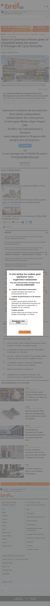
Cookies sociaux (18, 310)
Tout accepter (24, 331)
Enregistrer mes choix (18, 322)
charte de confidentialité (25, 285)
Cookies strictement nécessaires (24, 290)
